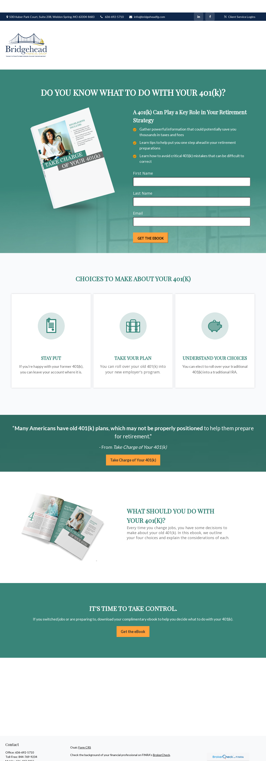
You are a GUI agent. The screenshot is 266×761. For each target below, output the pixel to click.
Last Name (142, 180)
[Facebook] (210, 4)
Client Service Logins (239, 4)
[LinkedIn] (198, 4)
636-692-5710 (112, 4)
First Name (143, 160)
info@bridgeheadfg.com (147, 4)
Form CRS (84, 735)
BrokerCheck (161, 742)
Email (138, 200)
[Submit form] (150, 225)
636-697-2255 (25, 748)
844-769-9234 (27, 744)
